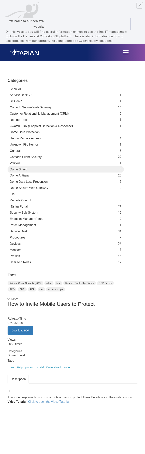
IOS (12, 194)
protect (29, 367)
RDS (12, 289)
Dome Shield (18, 169)
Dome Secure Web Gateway (29, 187)
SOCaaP (16, 101)
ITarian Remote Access (25, 138)
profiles (15, 256)
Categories (18, 80)
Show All (15, 89)
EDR (22, 289)
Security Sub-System (24, 212)
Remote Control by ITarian (79, 283)
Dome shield (53, 367)
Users (11, 367)
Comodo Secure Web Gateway (30, 107)
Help (19, 367)
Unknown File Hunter (24, 144)
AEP (32, 289)
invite (67, 367)
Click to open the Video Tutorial (49, 401)
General (15, 150)
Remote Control (20, 200)
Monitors (15, 250)
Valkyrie (15, 163)
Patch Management (23, 225)
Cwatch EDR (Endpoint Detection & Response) (41, 126)
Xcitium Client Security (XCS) (25, 283)
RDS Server (105, 283)
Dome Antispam (20, 175)
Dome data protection (25, 132)
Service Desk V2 (21, 95)
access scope (55, 289)
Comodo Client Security (26, 157)
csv (41, 289)
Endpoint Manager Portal (26, 218)
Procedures (17, 237)
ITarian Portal (19, 206)
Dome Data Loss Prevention (29, 181)
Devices (15, 243)
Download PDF (20, 330)
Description (18, 379)
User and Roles (20, 262)
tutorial (40, 367)
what (48, 283)
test (58, 283)
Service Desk (19, 231)
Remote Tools (19, 119)
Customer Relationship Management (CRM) (39, 113)
